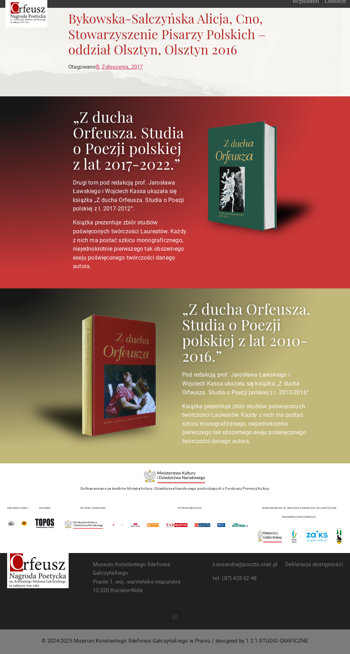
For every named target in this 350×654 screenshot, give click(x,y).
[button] (175, 616)
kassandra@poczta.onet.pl (245, 564)
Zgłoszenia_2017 (122, 67)
